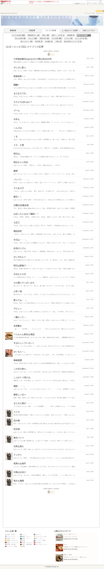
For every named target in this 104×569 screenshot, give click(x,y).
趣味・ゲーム (25, 536)
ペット (23, 534)
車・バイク (38, 538)
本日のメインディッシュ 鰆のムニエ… (76, 557)
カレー (66, 544)
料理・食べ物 (6, 3)
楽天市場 (100, 3)
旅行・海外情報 (26, 544)
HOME (3, 13)
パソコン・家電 (39, 540)
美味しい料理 (68, 555)
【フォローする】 (90, 13)
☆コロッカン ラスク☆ (71, 536)
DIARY (8, 13)
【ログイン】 (100, 13)
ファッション (10, 536)
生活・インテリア (11, 542)
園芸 (22, 546)
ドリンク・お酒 (11, 546)
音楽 (22, 540)
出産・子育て (10, 534)
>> (79, 3)
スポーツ (37, 534)
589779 (99, 11)
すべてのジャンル (40, 544)
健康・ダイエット (11, 540)
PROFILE (14, 13)
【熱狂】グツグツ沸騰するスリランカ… (76, 547)
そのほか (37, 542)
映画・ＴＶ (24, 538)
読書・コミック (26, 542)
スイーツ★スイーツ (70, 534)
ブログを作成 (93, 3)
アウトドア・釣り (40, 536)
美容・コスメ (10, 538)
